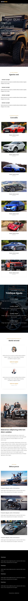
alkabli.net (17, 593)
